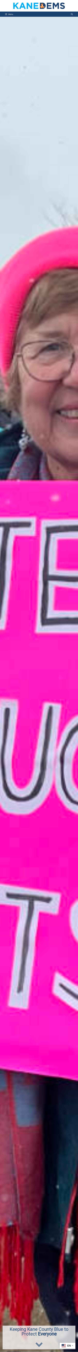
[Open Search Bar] (71, 14)
